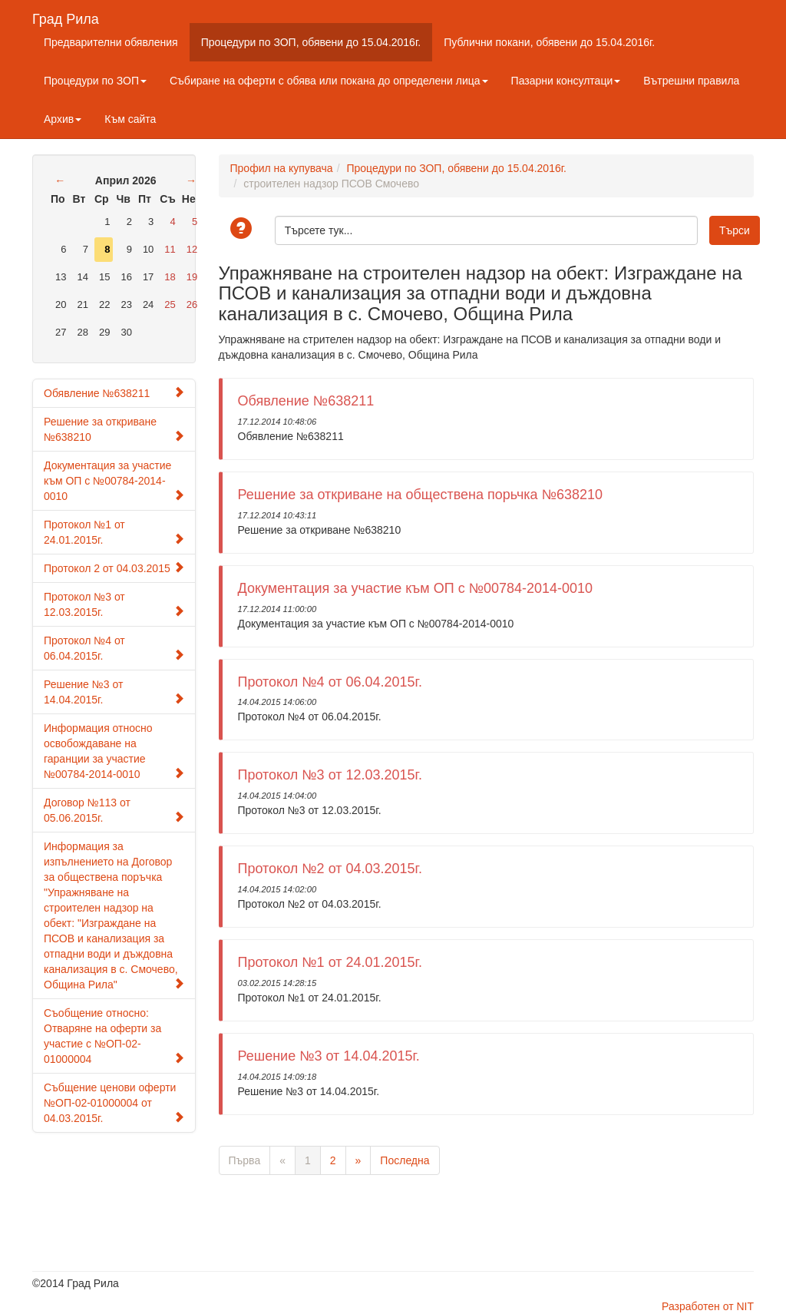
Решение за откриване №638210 (114, 429)
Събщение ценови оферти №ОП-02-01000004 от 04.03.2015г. (114, 1102)
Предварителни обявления (111, 42)
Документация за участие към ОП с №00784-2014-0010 (114, 480)
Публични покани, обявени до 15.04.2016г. (549, 42)
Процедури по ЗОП (95, 80)
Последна (404, 1160)
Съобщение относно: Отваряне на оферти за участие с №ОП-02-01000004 (114, 1036)
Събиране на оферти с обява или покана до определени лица (329, 80)
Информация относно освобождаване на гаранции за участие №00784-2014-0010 (114, 751)
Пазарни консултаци (566, 80)
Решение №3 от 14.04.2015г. (114, 692)
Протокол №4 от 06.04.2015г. (114, 648)
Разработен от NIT (708, 1306)
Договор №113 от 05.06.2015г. (114, 810)
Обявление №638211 (114, 392)
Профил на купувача (281, 168)
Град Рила (65, 17)
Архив (62, 119)
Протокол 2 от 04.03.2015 (114, 567)
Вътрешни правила (691, 80)
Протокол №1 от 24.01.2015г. (114, 532)
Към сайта (130, 119)
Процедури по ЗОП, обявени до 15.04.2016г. (311, 42)
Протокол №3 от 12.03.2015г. (114, 604)
